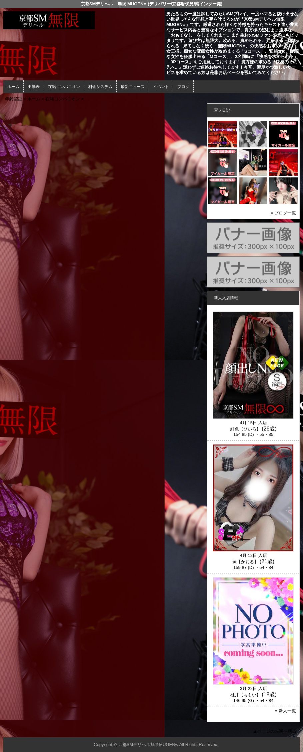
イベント (161, 86)
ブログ (183, 86)
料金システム (100, 86)
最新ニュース (133, 86)
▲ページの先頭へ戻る (274, 731)
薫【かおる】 (245, 561)
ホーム (13, 86)
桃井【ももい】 (245, 694)
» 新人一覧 (285, 710)
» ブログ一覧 (283, 212)
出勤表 (34, 86)
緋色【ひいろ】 (245, 429)
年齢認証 (13, 98)
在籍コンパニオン (64, 86)
